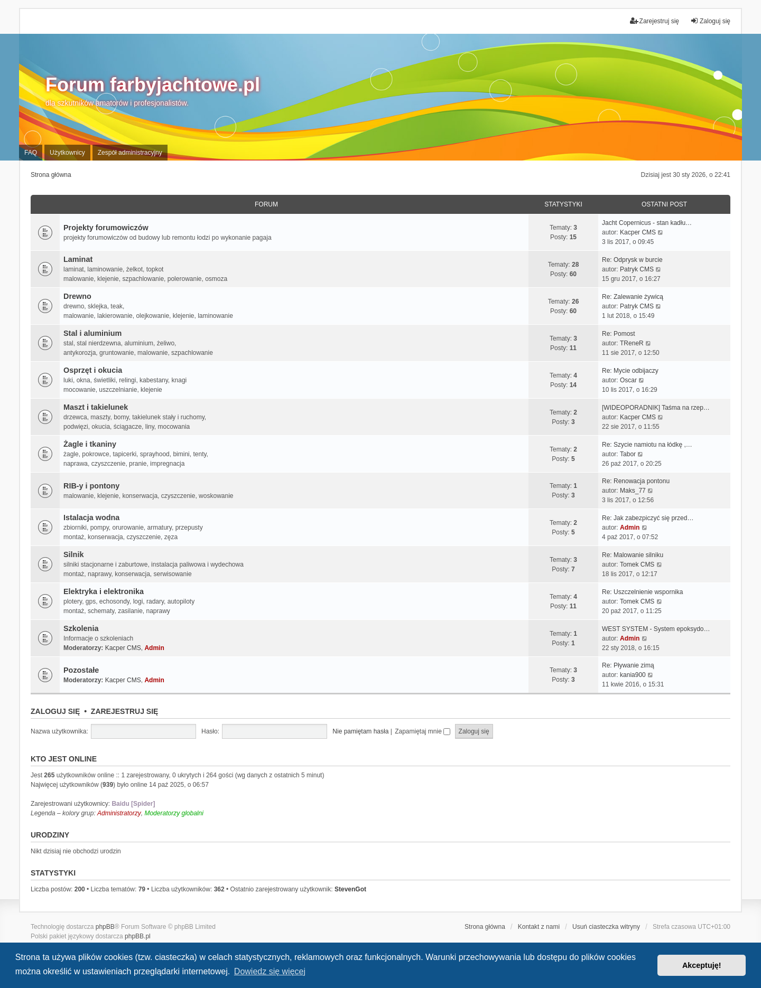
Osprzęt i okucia (92, 370)
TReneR (632, 343)
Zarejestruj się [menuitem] (654, 21)
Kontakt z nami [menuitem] (539, 926)
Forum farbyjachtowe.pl (152, 85)
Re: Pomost (618, 333)
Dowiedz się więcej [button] (269, 971)
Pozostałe (81, 670)
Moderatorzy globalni (173, 813)
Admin (629, 527)
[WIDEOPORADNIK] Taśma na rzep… (656, 407)
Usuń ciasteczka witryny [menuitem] (606, 926)
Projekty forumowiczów (106, 227)
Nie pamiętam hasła (360, 731)
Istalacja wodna (91, 517)
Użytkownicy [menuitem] (67, 152)
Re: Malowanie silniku (632, 555)
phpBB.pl (138, 936)
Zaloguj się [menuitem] (710, 21)
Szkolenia (80, 628)
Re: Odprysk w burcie (632, 260)
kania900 (633, 675)
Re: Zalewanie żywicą (632, 296)
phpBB (105, 926)
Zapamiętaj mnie (422, 731)
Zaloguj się (55, 711)
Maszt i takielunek (95, 407)
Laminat (77, 259)
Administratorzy (119, 813)
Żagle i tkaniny (89, 444)
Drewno (77, 296)
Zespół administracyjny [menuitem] (130, 152)
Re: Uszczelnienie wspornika (642, 592)
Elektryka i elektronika (103, 591)
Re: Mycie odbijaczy (630, 370)
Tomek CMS (637, 564)
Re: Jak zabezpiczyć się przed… (647, 518)
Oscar (628, 380)
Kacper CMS (638, 232)
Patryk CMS (637, 269)
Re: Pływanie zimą (628, 665)
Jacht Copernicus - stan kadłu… (647, 223)
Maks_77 (633, 490)
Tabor (628, 454)
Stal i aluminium (92, 333)
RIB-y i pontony (91, 486)
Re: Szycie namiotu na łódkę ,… (647, 444)
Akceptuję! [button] (701, 965)
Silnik (73, 554)
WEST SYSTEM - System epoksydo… (656, 629)
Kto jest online (64, 759)
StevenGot (350, 889)
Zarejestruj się (125, 711)
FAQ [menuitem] (30, 152)
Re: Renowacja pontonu (636, 481)
